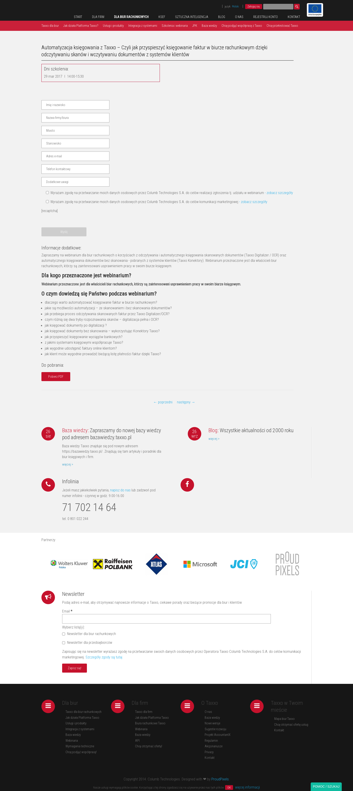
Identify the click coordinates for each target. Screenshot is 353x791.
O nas (239, 17)
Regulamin (211, 740)
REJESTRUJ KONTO (265, 17)
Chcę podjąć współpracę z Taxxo (242, 25)
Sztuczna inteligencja (191, 17)
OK (229, 787)
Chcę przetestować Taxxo (282, 25)
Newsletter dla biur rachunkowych (89, 634)
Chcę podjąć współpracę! (81, 752)
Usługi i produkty (113, 25)
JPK (194, 25)
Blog (221, 17)
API (137, 740)
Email (67, 611)
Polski (235, 6)
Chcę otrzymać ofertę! (148, 746)
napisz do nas (120, 490)
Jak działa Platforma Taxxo (82, 717)
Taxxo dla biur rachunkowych (84, 712)
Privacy (209, 752)
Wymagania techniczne (80, 746)
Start (78, 17)
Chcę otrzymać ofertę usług (291, 724)
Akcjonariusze (213, 746)
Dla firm (98, 17)
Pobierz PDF (55, 376)
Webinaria (72, 740)
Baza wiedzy (209, 25)
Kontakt (294, 17)
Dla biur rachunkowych (131, 17)
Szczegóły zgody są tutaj (104, 657)
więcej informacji (247, 787)
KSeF (161, 17)
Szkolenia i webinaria (175, 25)
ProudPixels (220, 779)
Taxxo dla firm (143, 712)
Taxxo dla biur (50, 25)
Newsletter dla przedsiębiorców (87, 642)
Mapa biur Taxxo (284, 719)
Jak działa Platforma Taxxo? (80, 25)
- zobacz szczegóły (279, 192)
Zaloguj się (253, 6)
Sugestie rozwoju (215, 729)
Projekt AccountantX (218, 735)
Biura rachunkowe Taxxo (150, 723)
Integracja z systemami (142, 25)
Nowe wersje (212, 723)
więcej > (67, 464)
